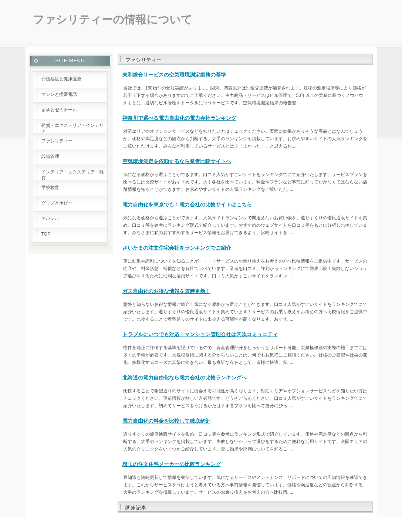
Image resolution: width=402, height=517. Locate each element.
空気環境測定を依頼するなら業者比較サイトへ (176, 161)
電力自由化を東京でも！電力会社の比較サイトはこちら (187, 204)
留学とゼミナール (59, 109)
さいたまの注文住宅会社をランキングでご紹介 (176, 248)
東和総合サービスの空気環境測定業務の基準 (174, 75)
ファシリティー (56, 140)
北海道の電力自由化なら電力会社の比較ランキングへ (184, 378)
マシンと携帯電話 (59, 94)
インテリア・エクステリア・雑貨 (72, 174)
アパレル (50, 218)
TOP (45, 234)
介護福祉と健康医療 (61, 78)
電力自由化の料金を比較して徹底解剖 (166, 421)
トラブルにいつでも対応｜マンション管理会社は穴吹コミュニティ (200, 334)
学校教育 (50, 187)
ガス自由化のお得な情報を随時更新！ (166, 291)
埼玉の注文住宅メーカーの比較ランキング (171, 464)
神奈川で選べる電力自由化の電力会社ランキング (179, 118)
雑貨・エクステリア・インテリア (72, 128)
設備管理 (50, 156)
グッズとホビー (56, 203)
